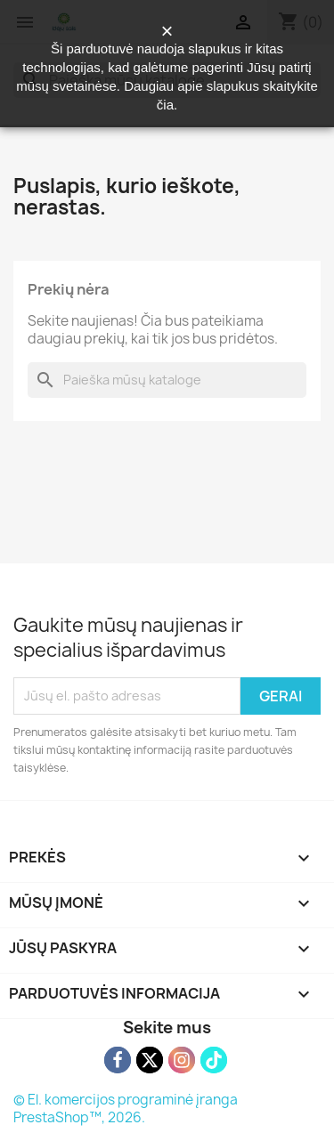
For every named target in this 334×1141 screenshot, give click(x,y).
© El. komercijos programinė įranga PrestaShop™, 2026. (125, 1108)
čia (165, 104)
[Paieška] (167, 380)
